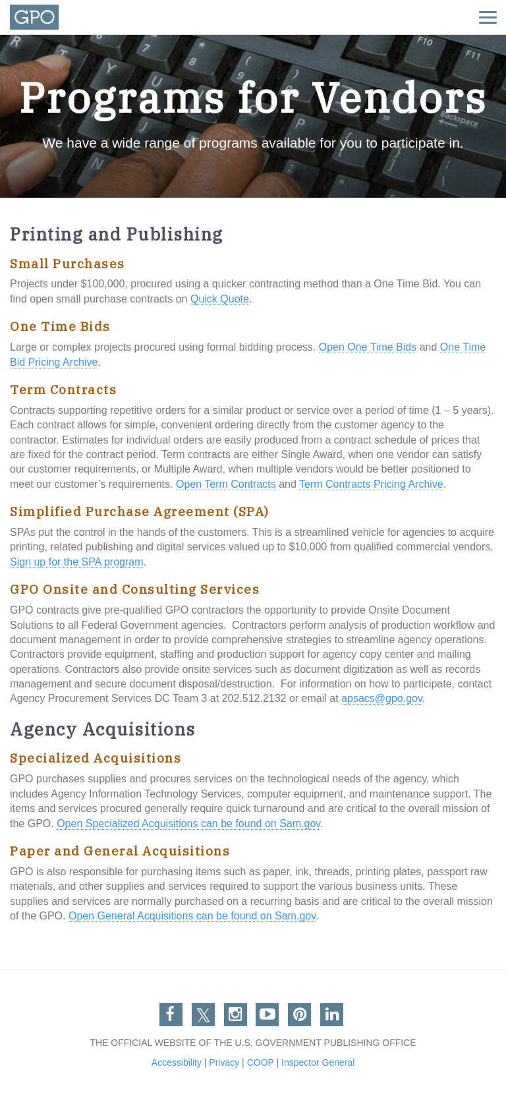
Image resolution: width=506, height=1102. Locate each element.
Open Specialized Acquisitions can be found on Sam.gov (188, 823)
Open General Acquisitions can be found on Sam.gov (192, 915)
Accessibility (177, 1062)
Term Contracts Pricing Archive (371, 484)
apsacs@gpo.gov (381, 698)
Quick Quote (219, 298)
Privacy (224, 1062)
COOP (260, 1062)
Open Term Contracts (226, 484)
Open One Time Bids (368, 347)
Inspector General (317, 1062)
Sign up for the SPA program (76, 561)
